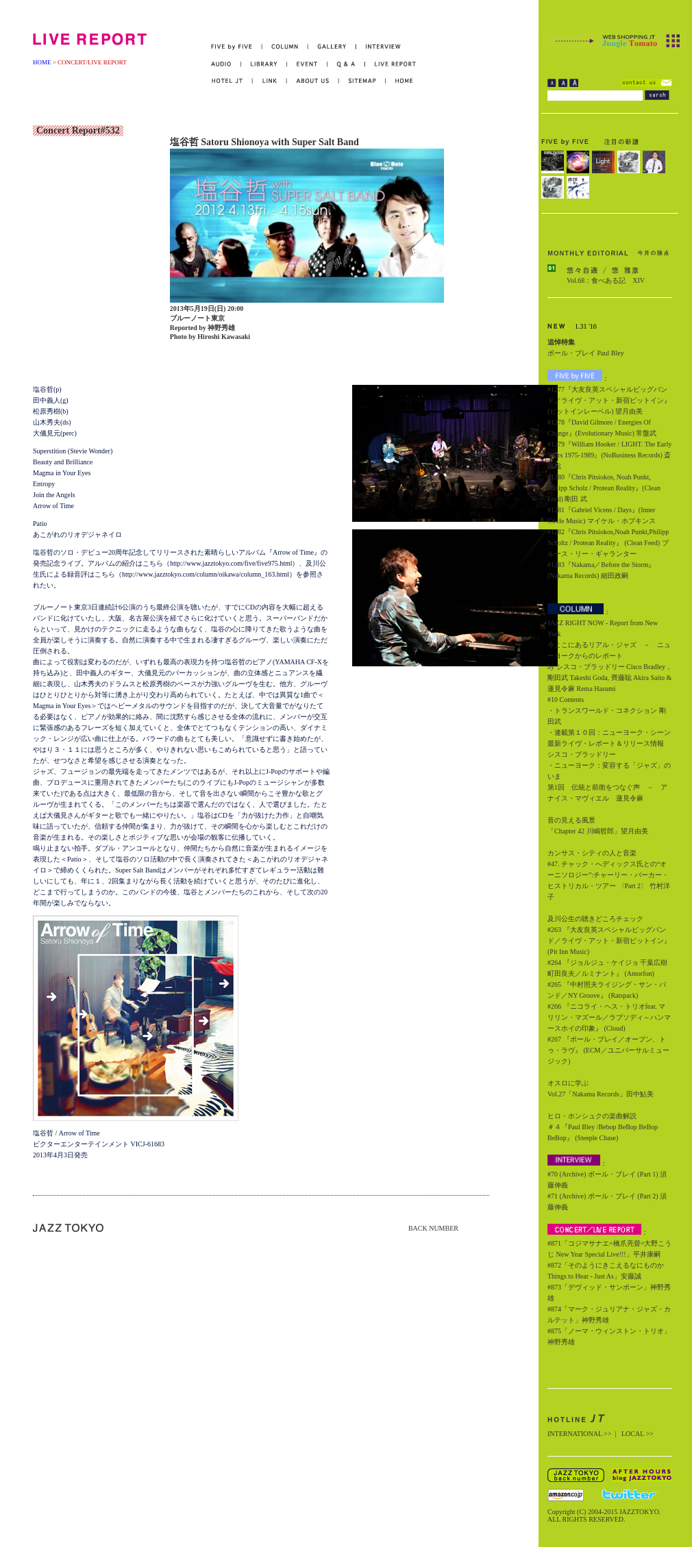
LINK (270, 81)
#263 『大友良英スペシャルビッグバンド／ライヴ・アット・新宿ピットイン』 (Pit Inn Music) (609, 940)
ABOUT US (313, 81)
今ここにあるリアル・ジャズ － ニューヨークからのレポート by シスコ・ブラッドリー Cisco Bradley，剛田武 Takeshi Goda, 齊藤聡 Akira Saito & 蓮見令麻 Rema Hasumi (609, 666)
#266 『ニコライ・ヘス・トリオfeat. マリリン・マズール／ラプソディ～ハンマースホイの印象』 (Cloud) (609, 1017)
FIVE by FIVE (236, 47)
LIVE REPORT (391, 64)
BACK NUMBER (433, 1228)
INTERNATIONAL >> (579, 1433)
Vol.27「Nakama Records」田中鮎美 (600, 1094)
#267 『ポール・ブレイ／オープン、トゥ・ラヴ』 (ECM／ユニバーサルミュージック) (608, 1050)
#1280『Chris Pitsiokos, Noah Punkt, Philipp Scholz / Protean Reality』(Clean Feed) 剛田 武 (603, 488)
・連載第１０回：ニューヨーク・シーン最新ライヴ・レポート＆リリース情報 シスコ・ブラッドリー (609, 743)
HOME (42, 62)
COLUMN (285, 47)
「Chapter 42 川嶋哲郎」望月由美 (597, 831)
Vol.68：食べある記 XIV (606, 280)
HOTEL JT (232, 81)
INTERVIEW (378, 47)
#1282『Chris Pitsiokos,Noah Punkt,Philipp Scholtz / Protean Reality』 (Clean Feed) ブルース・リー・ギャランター (608, 542)
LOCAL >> (637, 1433)
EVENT (307, 64)
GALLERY (332, 47)
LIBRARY (264, 64)
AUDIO (226, 64)
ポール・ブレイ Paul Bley (585, 353)
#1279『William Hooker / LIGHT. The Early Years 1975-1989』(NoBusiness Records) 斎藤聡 (609, 455)
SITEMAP (362, 81)
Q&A (346, 64)
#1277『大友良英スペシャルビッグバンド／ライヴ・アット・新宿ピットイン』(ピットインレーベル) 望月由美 (609, 400)
